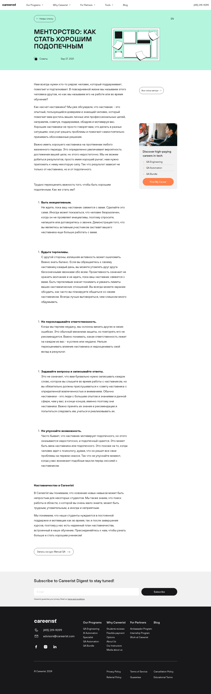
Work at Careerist (139, 637)
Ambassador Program (141, 628)
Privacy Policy (114, 671)
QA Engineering (154, 161)
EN (172, 18)
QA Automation (154, 167)
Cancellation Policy (163, 671)
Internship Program (140, 633)
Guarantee (135, 677)
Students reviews (115, 628)
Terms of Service (138, 671)
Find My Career (158, 181)
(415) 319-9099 (201, 5)
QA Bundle (151, 173)
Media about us (114, 649)
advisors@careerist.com (59, 636)
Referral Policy (114, 677)
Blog (157, 622)
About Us (111, 641)
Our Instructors (114, 645)
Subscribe (159, 591)
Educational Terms (163, 677)
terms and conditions (76, 599)
